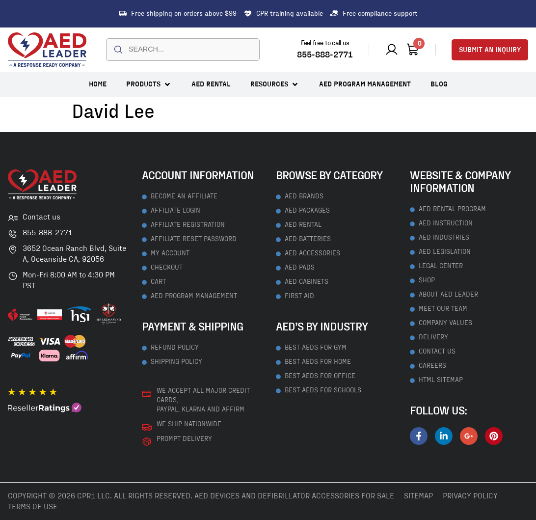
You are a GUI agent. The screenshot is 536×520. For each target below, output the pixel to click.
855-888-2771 (325, 55)
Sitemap (418, 496)
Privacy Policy (470, 496)
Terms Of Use (32, 507)
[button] (149, 84)
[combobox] (183, 49)
